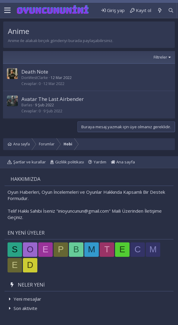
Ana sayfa (123, 162)
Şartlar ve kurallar (29, 162)
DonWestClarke (34, 77)
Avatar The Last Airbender (52, 99)
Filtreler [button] (160, 57)
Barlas (26, 105)
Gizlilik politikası (69, 162)
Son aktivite (25, 308)
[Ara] (170, 10)
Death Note (34, 71)
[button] (7, 10)
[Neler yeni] (159, 10)
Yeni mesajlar (27, 299)
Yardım (100, 162)
